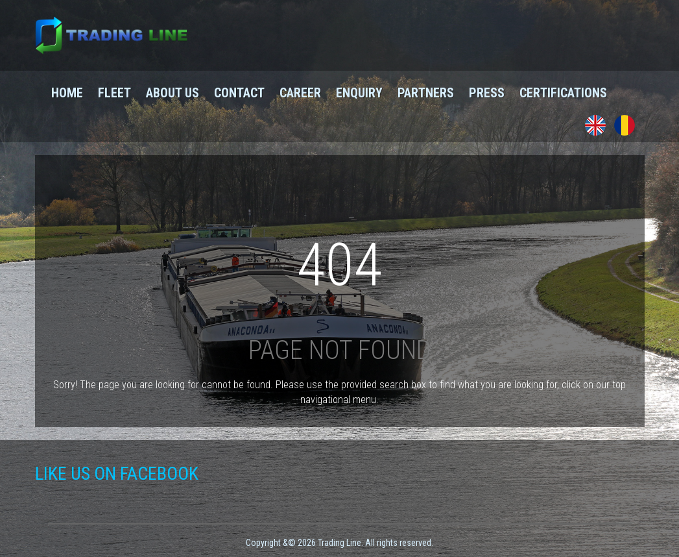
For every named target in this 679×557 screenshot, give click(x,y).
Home (67, 93)
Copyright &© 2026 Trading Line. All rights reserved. (339, 543)
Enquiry (359, 93)
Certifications (563, 93)
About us (172, 93)
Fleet (114, 93)
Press (487, 93)
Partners (426, 93)
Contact (239, 93)
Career (300, 93)
